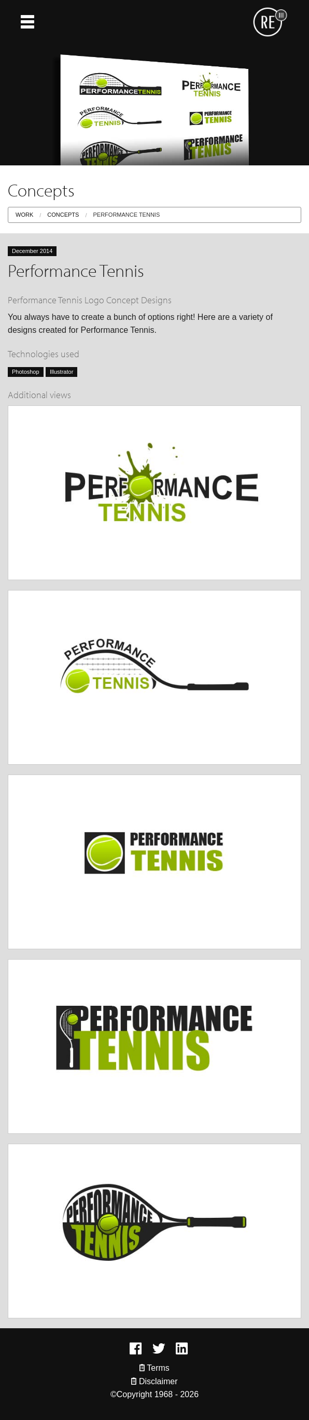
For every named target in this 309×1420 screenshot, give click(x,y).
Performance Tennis (126, 215)
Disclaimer (154, 1381)
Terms (154, 1367)
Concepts (63, 215)
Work (24, 215)
